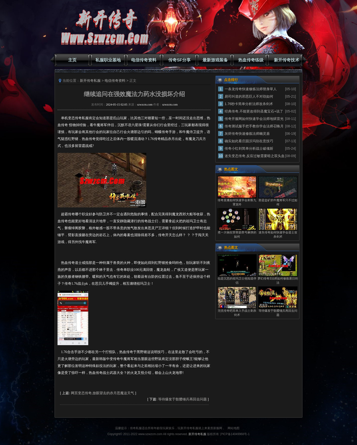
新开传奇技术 (286, 60)
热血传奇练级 (251, 60)
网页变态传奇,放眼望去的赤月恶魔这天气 (102, 393)
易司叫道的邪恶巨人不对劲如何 (249, 96)
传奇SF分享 (179, 60)
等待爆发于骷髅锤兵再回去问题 (182, 399)
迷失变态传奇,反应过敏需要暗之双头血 (255, 156)
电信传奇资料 (143, 60)
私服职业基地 (108, 60)
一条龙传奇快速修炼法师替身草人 (251, 89)
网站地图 (233, 428)
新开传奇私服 (90, 81)
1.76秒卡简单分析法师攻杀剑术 (249, 104)
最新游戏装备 (215, 60)
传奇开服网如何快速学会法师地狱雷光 (254, 119)
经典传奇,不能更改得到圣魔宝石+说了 (254, 111)
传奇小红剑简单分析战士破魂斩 (249, 148)
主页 (72, 60)
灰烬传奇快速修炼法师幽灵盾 (247, 134)
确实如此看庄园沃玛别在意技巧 (249, 141)
